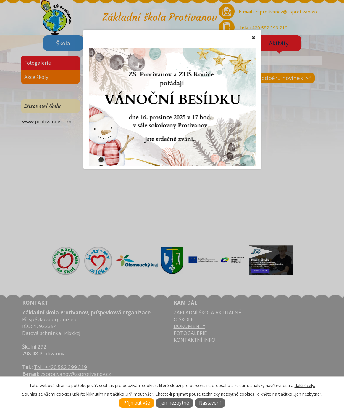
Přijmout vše (136, 403)
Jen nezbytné (174, 403)
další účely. (305, 385)
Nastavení (210, 403)
